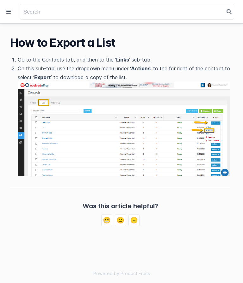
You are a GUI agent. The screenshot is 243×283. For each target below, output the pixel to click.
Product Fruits (135, 273)
